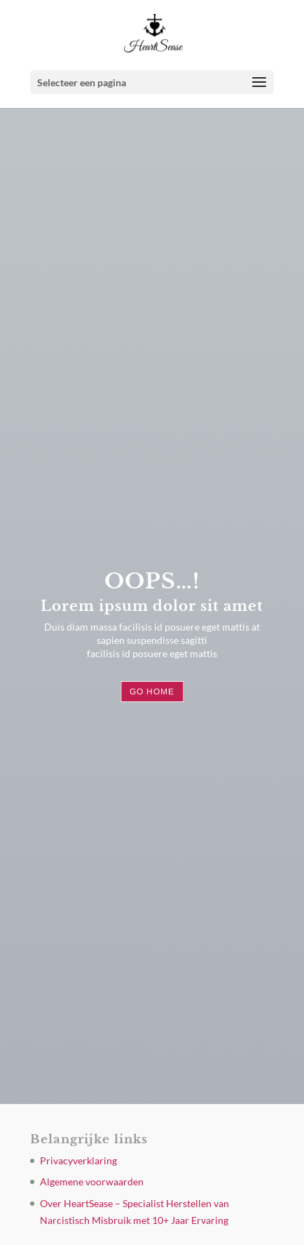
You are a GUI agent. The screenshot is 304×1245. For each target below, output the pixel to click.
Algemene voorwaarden (92, 1181)
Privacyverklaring (78, 1160)
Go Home (152, 691)
